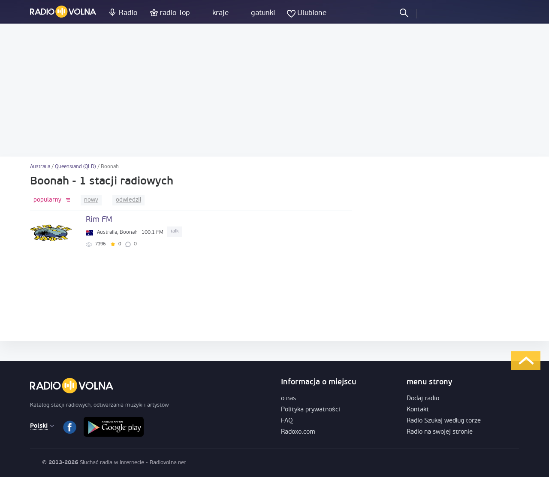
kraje (220, 13)
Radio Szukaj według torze (444, 421)
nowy (91, 200)
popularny (47, 200)
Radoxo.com (298, 432)
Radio (128, 13)
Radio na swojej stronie (440, 432)
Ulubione (311, 13)
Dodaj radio (423, 398)
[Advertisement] (274, 90)
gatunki (263, 13)
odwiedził (128, 200)
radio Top (175, 13)
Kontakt (418, 410)
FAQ (287, 421)
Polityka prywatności (310, 410)
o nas (288, 398)
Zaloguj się (430, 12)
